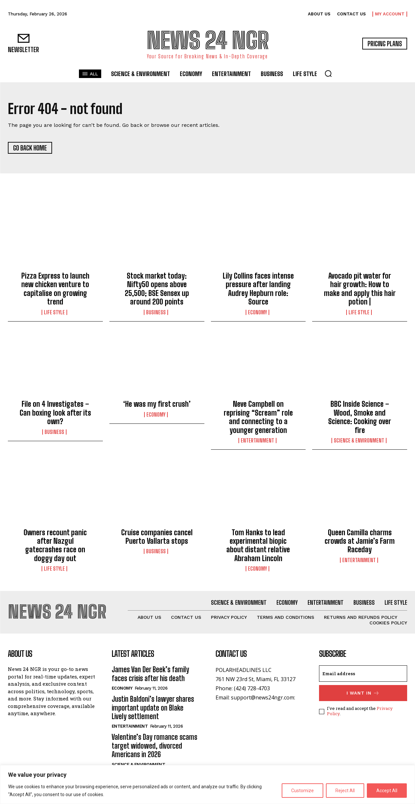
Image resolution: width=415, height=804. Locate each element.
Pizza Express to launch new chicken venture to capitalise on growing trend (55, 288)
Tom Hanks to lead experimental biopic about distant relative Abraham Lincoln (258, 545)
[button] (328, 73)
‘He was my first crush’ (157, 404)
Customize (302, 790)
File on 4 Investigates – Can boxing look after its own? (55, 413)
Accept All (386, 790)
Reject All (345, 790)
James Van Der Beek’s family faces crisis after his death (150, 673)
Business (156, 312)
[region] (207, 784)
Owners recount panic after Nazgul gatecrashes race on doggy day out (55, 545)
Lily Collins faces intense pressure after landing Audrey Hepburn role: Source (258, 288)
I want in (363, 693)
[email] (363, 673)
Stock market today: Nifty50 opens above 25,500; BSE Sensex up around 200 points (157, 288)
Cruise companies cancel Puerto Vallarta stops (157, 536)
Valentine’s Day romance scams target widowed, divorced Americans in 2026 (154, 746)
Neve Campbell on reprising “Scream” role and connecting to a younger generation (258, 417)
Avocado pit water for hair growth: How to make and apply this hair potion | (360, 288)
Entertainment (257, 440)
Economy (257, 312)
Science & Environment (359, 440)
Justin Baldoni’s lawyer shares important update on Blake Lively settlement (153, 708)
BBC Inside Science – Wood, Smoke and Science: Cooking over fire (359, 417)
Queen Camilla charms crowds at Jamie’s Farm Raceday (360, 541)
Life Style (54, 312)
